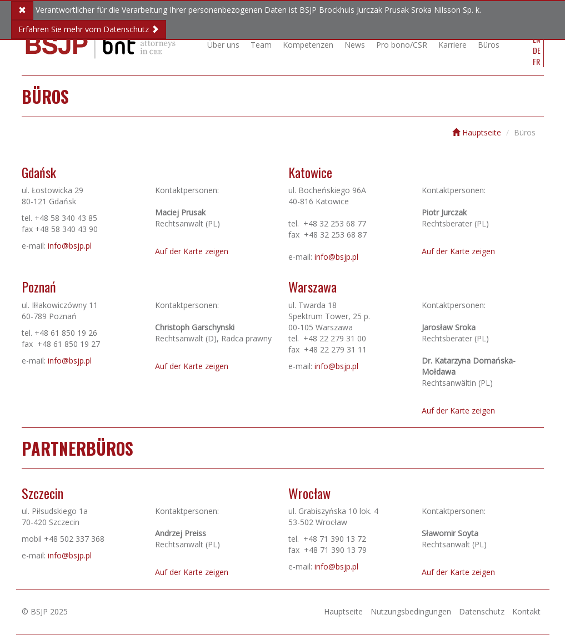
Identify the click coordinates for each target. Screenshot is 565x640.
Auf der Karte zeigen (191, 251)
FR (536, 61)
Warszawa (312, 286)
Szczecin (42, 493)
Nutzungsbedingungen (411, 611)
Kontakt (526, 611)
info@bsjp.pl (70, 245)
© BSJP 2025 (45, 611)
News (354, 44)
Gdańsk (39, 172)
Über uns (223, 44)
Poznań (39, 286)
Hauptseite (476, 132)
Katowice (310, 172)
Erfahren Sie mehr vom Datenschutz (88, 29)
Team (261, 44)
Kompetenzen (308, 44)
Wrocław (309, 493)
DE (537, 50)
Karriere (452, 44)
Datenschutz (481, 611)
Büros (488, 44)
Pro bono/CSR (401, 44)
